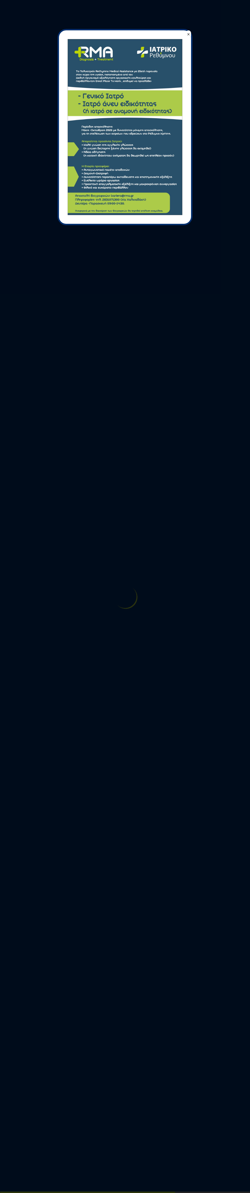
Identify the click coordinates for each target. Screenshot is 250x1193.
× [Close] (188, 34)
